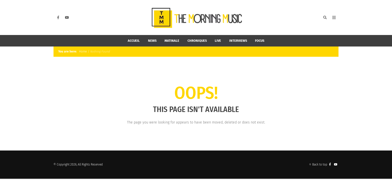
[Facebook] (58, 17)
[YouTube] (67, 17)
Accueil (134, 40)
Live (218, 40)
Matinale (171, 40)
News (152, 40)
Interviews (238, 40)
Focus (259, 40)
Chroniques (197, 40)
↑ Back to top (318, 164)
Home (82, 51)
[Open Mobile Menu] (334, 17)
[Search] (325, 17)
